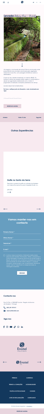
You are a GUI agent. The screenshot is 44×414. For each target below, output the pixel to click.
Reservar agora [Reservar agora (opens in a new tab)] (12, 106)
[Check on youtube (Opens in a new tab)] (11, 327)
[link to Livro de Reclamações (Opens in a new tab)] (16, 397)
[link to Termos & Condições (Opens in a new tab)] (15, 384)
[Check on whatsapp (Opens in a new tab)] (18, 327)
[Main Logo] (22, 3)
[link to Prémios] (14, 378)
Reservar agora (22, 411)
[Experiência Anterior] (5, 117)
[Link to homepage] (22, 344)
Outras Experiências (22, 135)
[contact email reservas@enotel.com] (11, 311)
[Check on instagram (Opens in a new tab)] (7, 327)
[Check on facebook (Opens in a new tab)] (4, 327)
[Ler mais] (9, 196)
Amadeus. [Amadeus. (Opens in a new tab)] (29, 406)
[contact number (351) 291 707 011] (10, 307)
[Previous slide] (5, 214)
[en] (37, 2)
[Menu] (4, 2)
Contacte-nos (9, 296)
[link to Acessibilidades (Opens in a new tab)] (31, 384)
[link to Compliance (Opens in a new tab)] (32, 397)
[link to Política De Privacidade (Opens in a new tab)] (17, 391)
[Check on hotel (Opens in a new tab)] (22, 363)
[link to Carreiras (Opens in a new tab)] (29, 378)
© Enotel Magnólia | (22, 406)
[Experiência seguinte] (38, 117)
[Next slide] (38, 214)
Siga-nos (7, 319)
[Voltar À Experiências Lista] (22, 117)
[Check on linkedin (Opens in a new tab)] (22, 327)
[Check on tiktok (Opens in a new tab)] (15, 327)
